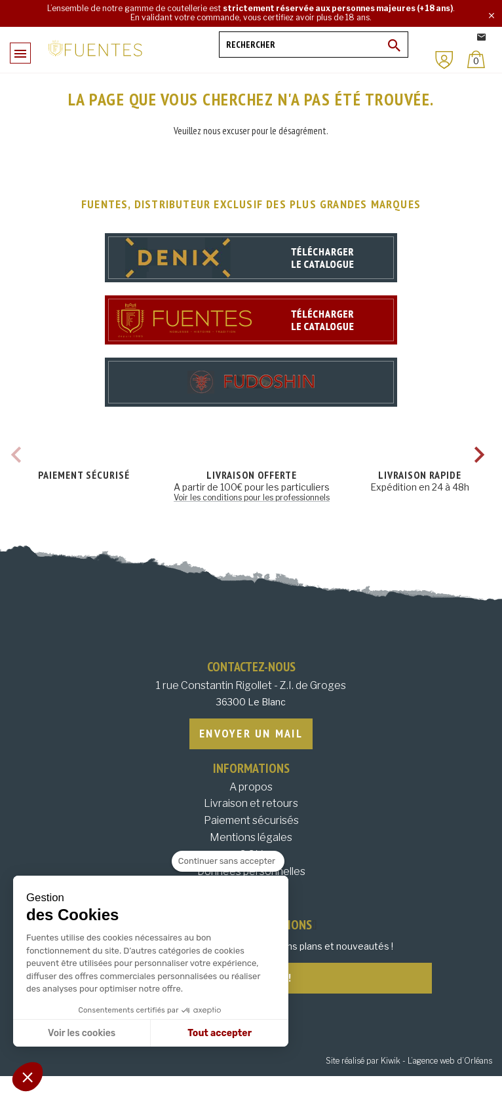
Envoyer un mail (251, 733)
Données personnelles (251, 871)
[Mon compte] (444, 59)
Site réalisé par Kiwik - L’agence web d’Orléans (409, 1061)
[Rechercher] (313, 44)
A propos (251, 787)
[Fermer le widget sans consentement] (228, 861)
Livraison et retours (251, 803)
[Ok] (394, 45)
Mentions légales (251, 837)
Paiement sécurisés (251, 820)
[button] (27, 1076)
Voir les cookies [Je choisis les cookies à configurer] (81, 1033)
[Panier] (476, 59)
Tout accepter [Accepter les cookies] (219, 1033)
